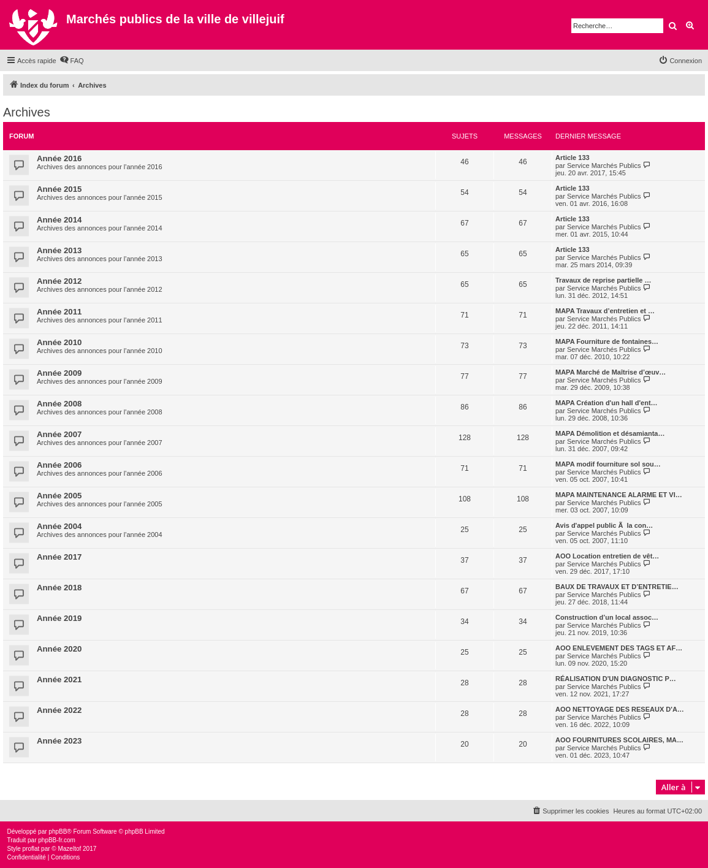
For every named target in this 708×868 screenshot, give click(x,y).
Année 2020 (59, 648)
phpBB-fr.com (56, 840)
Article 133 (572, 157)
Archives (26, 112)
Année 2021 (59, 679)
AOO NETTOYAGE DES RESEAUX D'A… (619, 709)
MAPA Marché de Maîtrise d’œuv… (610, 372)
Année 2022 (59, 710)
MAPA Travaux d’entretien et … (605, 310)
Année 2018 (59, 587)
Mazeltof (69, 848)
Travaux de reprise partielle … (603, 280)
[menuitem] (71, 60)
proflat (31, 848)
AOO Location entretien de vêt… (607, 556)
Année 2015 (59, 189)
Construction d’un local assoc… (606, 617)
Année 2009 (59, 373)
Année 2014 (59, 219)
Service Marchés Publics (604, 165)
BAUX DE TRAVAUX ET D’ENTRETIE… (617, 586)
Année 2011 (59, 311)
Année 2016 (59, 158)
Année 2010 (59, 342)
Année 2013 (59, 250)
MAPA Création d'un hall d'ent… (606, 402)
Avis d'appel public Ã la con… (604, 525)
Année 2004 (59, 526)
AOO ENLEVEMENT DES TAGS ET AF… (618, 648)
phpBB (57, 831)
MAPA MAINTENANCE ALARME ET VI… (618, 494)
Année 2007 (59, 434)
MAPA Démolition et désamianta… (609, 433)
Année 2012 (59, 281)
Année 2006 (59, 465)
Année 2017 (59, 557)
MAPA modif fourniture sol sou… (608, 464)
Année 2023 (59, 740)
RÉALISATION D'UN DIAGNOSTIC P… (615, 678)
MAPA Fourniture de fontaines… (606, 341)
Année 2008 (59, 403)
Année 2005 (59, 495)
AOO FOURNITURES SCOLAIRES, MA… (619, 740)
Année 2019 (59, 618)
